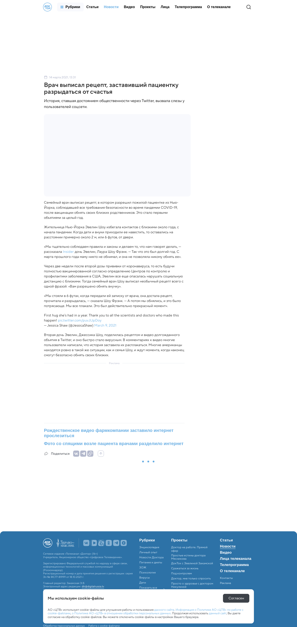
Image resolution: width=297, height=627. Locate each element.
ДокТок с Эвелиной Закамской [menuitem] (192, 563)
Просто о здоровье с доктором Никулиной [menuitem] (192, 585)
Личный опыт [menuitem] (148, 552)
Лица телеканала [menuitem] (235, 559)
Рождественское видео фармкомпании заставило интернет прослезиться (109, 433)
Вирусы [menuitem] (144, 577)
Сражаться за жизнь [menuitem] (184, 568)
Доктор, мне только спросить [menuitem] (191, 578)
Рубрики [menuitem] (147, 540)
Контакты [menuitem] (226, 578)
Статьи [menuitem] (226, 540)
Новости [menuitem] (227, 546)
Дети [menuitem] (143, 582)
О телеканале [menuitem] (232, 571)
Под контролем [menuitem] (181, 573)
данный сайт (217, 613)
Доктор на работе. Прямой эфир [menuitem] (189, 549)
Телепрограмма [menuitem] (234, 565)
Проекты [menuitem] (179, 540)
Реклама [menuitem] (225, 583)
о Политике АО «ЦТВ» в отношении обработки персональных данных (121, 613)
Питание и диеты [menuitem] (150, 562)
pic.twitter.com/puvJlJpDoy (79, 320)
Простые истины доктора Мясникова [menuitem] (188, 557)
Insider (68, 251)
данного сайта (164, 609)
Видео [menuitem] (226, 553)
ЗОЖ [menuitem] (142, 567)
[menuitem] (70, 7)
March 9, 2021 (105, 325)
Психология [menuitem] (147, 572)
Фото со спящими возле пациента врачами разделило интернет (113, 443)
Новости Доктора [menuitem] (151, 557)
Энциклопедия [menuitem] (149, 547)
